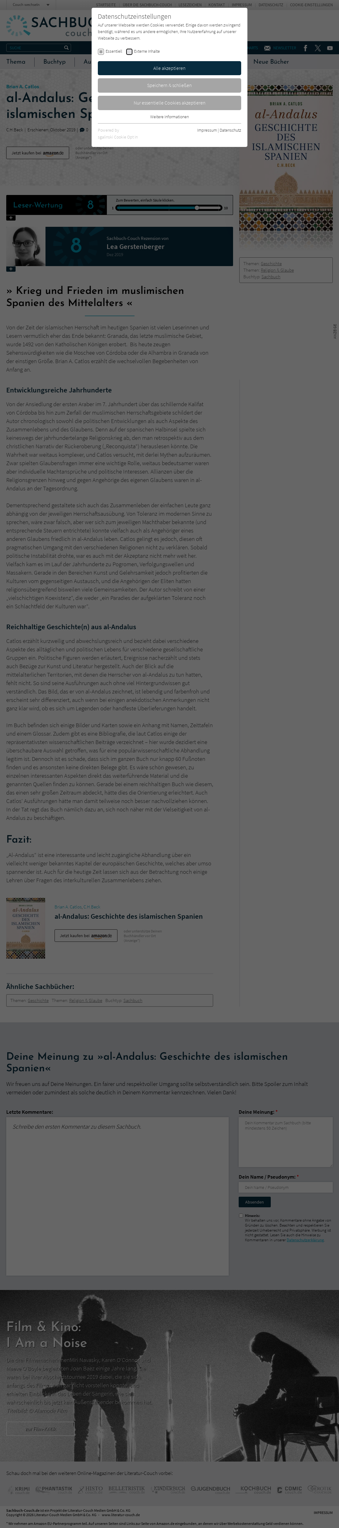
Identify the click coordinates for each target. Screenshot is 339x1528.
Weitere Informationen (169, 116)
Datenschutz (230, 130)
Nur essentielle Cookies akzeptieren (170, 103)
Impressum (207, 130)
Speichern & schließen (169, 85)
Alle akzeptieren (169, 68)
